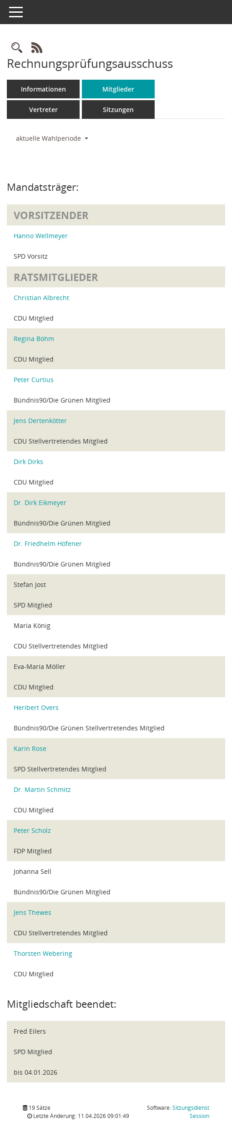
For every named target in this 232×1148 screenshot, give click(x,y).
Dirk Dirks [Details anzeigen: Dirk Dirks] (28, 461)
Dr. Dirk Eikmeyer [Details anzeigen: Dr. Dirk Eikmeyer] (40, 502)
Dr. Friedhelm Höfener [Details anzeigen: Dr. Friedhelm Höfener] (48, 543)
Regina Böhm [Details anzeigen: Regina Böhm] (34, 338)
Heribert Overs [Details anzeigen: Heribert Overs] (36, 707)
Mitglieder (118, 89)
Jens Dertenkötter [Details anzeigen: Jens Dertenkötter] (40, 420)
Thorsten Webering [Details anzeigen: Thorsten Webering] (43, 953)
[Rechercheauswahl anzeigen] (17, 48)
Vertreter (43, 109)
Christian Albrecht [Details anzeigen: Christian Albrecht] (41, 297)
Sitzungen (118, 109)
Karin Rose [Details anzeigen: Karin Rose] (30, 748)
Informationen (43, 89)
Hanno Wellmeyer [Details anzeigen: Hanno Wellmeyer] (41, 235)
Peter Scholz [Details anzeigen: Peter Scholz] (32, 830)
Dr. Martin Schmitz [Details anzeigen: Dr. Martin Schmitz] (42, 789)
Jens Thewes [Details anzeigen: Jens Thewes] (32, 912)
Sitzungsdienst (190, 1112)
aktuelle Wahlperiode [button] (52, 138)
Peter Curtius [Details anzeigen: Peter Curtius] (34, 379)
